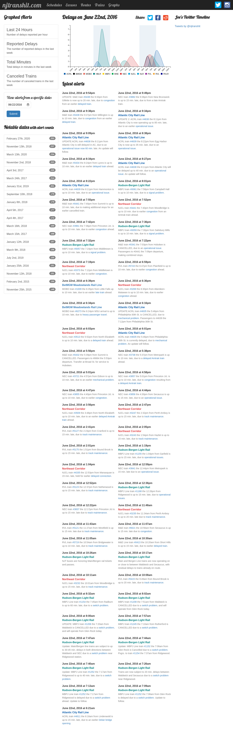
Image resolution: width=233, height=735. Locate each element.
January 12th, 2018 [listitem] (31, 241)
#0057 (77, 248)
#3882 (132, 97)
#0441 (76, 203)
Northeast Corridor (129, 204)
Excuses (71, 4)
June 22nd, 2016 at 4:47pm (78, 390)
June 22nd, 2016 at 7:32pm (78, 240)
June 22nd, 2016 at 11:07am (135, 524)
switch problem (100, 605)
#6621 (132, 528)
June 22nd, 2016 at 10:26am (79, 552)
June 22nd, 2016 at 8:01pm (134, 181)
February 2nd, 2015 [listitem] (31, 281)
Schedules (54, 4)
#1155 (138, 453)
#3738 (132, 355)
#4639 (133, 141)
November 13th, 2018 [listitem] (31, 146)
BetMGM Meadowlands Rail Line (82, 285)
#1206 (88, 624)
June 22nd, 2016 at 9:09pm (78, 133)
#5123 (75, 487)
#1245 (133, 624)
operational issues (153, 457)
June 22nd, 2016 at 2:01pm (78, 445)
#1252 (91, 672)
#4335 (77, 472)
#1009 (78, 289)
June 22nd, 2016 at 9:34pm (134, 111)
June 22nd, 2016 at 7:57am (134, 616)
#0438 (86, 97)
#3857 (132, 376)
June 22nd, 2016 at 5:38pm (134, 350)
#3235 (133, 513)
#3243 (133, 435)
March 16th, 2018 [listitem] (31, 225)
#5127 (75, 431)
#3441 (133, 208)
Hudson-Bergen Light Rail (134, 185)
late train (99, 292)
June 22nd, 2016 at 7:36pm (134, 222)
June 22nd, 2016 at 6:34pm (78, 303)
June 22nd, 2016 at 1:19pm (134, 445)
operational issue (144, 126)
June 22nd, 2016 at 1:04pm (78, 464)
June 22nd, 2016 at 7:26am (134, 663)
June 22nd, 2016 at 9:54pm (78, 93)
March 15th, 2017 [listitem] (31, 233)
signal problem (156, 192)
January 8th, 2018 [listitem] (31, 202)
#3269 (133, 289)
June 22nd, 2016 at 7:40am (78, 663)
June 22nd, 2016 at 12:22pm (79, 505)
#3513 (77, 337)
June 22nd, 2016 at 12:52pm (79, 483)
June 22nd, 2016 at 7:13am (78, 686)
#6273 (78, 311)
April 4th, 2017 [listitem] (31, 217)
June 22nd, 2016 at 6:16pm (134, 303)
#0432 (76, 355)
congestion (109, 100)
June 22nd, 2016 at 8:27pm (134, 158)
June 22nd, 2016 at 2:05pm (134, 427)
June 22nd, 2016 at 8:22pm (78, 181)
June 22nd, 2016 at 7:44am (134, 638)
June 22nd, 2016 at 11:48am (135, 505)
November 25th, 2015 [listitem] (31, 289)
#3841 (132, 468)
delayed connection (101, 476)
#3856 (132, 394)
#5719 (75, 542)
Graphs (113, 4)
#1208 (133, 602)
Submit (13, 113)
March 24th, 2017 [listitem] (31, 178)
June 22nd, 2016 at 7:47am (78, 638)
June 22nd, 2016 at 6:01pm (134, 328)
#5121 (75, 528)
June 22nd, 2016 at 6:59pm (134, 262)
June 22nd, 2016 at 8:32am (78, 593)
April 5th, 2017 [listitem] (31, 209)
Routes (86, 4)
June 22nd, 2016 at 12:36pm (135, 483)
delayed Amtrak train (153, 358)
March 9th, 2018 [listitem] (31, 249)
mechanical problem (128, 318)
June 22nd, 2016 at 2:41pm (78, 427)
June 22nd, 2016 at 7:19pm (78, 262)
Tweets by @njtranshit (187, 26)
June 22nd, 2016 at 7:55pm (78, 199)
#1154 (82, 602)
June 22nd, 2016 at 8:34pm (78, 158)
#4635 (143, 311)
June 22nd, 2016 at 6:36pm (134, 280)
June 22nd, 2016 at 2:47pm (134, 404)
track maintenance (153, 416)
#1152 (147, 646)
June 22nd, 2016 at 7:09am (134, 686)
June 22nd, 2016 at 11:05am (79, 538)
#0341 (132, 244)
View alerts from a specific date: (29, 97)
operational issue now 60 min (77, 148)
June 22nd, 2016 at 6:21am (78, 708)
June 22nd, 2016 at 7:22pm (134, 240)
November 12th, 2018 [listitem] (31, 273)
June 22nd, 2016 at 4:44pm (134, 390)
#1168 (138, 491)
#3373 (77, 270)
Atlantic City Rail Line (131, 115)
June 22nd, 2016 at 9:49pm (134, 93)
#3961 (76, 226)
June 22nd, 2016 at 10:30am (135, 538)
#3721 (76, 376)
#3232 (77, 583)
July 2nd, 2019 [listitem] (31, 257)
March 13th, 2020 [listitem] (31, 154)
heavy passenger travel (95, 314)
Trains (100, 4)
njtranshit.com (22, 5)
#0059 (133, 230)
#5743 (131, 266)
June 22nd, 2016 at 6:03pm (78, 328)
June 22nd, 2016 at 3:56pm (78, 404)
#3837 (76, 509)
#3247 (133, 413)
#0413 (137, 542)
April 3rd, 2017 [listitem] (31, 170)
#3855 (76, 394)
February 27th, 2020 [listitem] (31, 138)
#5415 (131, 579)
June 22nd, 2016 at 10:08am (135, 575)
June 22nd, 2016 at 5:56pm (78, 350)
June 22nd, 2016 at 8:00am (78, 616)
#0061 (133, 189)
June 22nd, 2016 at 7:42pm (78, 222)
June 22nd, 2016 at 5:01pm (78, 372)
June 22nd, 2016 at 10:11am (79, 575)
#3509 (77, 413)
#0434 (76, 163)
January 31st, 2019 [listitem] (31, 186)
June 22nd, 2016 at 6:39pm (78, 280)
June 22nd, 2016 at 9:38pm (78, 111)
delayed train (84, 104)
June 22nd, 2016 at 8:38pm (134, 133)
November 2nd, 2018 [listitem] (31, 162)
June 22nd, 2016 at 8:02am (134, 593)
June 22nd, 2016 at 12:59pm (135, 464)
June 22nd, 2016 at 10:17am (135, 552)
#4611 (77, 716)
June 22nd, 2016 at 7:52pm (134, 199)
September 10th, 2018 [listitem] (31, 194)
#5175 (75, 449)
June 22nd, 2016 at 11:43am (79, 524)
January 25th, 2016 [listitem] (31, 265)
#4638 (145, 119)
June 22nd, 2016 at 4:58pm (134, 372)
